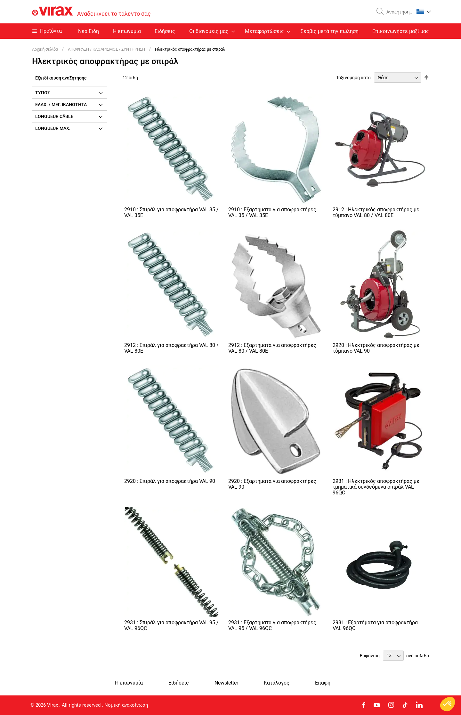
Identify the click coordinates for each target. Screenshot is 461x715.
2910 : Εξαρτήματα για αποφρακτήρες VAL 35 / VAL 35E (272, 212)
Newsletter (226, 683)
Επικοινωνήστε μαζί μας (400, 31)
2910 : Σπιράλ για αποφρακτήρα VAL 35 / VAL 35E (171, 212)
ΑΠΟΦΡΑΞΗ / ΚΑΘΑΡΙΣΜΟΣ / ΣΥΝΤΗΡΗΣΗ (107, 49)
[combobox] (398, 12)
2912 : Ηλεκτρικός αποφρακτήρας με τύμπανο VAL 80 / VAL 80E (376, 212)
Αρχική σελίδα (45, 49)
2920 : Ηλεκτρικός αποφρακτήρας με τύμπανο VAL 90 (376, 348)
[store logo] (91, 11)
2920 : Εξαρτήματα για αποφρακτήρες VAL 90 (272, 484)
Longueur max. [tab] (52, 128)
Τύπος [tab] (42, 92)
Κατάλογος (276, 683)
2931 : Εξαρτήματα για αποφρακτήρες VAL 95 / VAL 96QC (272, 625)
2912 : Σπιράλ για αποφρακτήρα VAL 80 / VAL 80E (171, 348)
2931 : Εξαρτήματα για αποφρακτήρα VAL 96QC (375, 625)
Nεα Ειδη (88, 31)
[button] (424, 11)
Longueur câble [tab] (54, 116)
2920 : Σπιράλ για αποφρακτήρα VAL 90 (169, 481)
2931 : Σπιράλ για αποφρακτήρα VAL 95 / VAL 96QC (171, 625)
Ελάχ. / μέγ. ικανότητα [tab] (61, 104)
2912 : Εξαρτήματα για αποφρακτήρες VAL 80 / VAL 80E (272, 348)
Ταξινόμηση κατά (353, 77)
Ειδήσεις (165, 31)
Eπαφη (322, 683)
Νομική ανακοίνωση (126, 705)
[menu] (230, 31)
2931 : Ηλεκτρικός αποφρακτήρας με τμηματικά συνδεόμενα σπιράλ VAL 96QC (376, 487)
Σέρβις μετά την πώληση (330, 31)
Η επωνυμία (127, 31)
